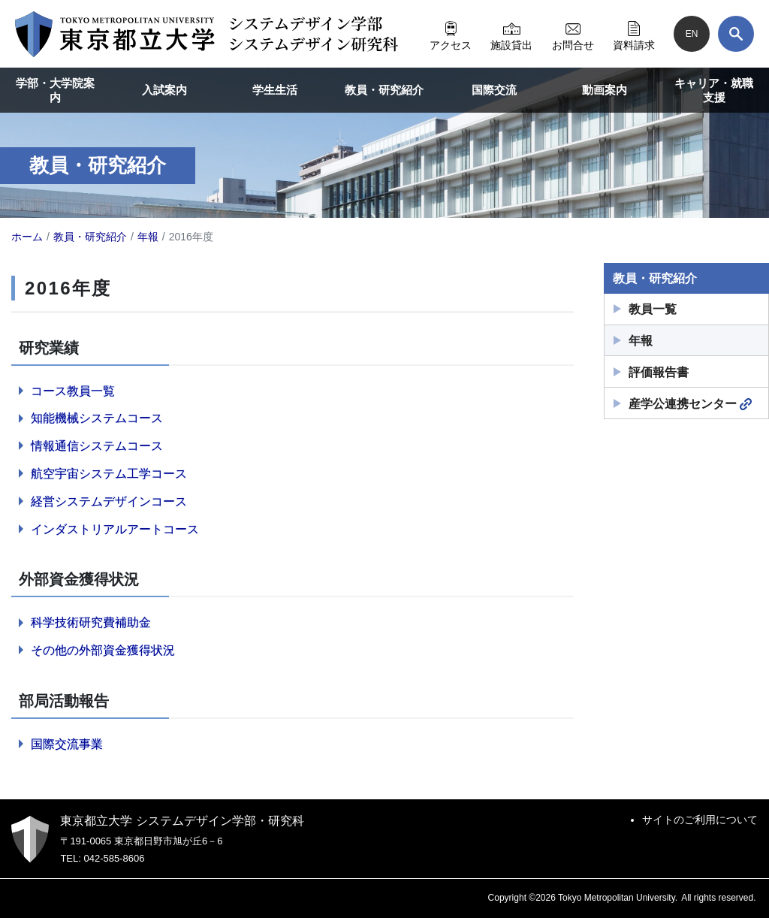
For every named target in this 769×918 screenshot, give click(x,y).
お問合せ (573, 33)
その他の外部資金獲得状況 (103, 650)
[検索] (736, 34)
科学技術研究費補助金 (91, 622)
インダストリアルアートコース (115, 529)
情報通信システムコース (97, 445)
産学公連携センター (690, 404)
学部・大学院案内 (55, 90)
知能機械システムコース (97, 418)
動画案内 (604, 89)
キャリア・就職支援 (713, 90)
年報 (641, 340)
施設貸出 (511, 33)
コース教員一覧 (73, 391)
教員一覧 (653, 309)
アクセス (451, 33)
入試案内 (164, 89)
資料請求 (634, 33)
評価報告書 (659, 372)
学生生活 (274, 89)
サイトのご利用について (700, 820)
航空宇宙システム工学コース (109, 473)
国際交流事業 (67, 744)
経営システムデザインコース (109, 501)
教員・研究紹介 (384, 89)
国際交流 (494, 89)
